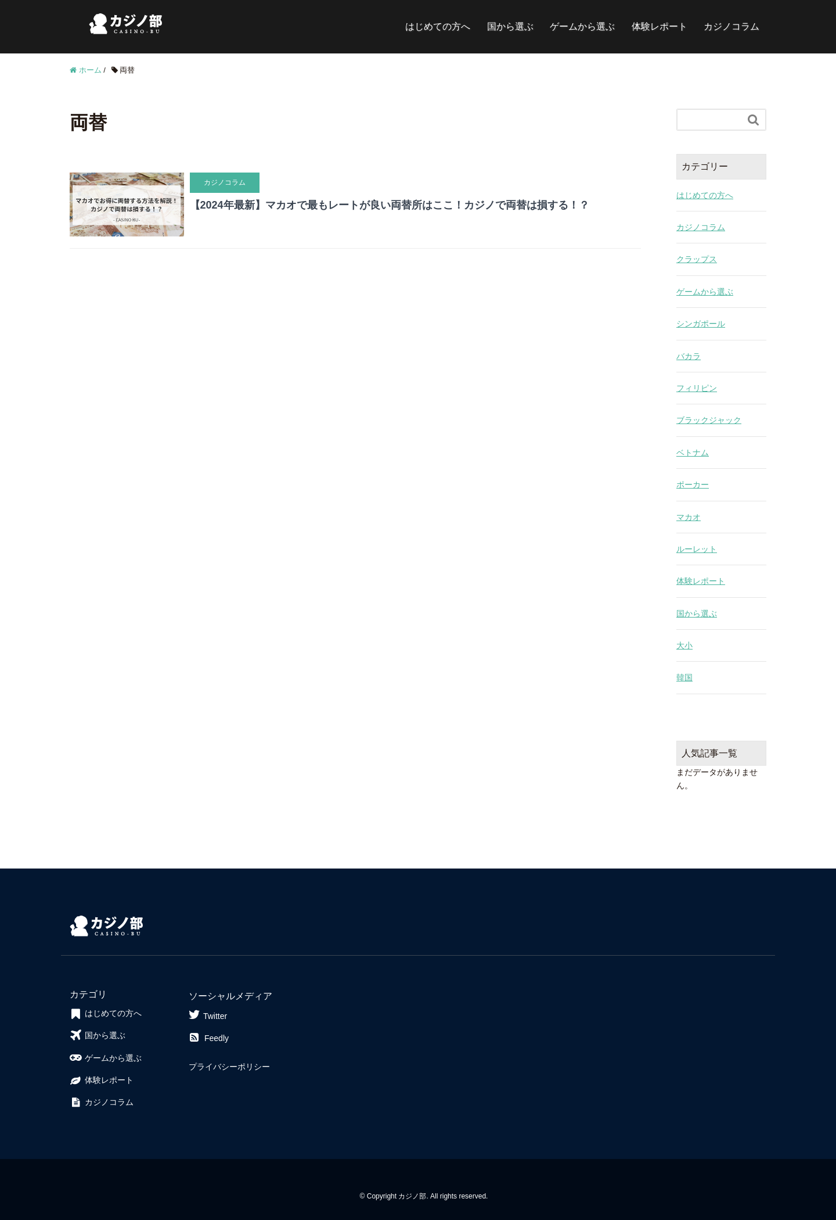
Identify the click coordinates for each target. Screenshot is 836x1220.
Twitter (208, 1015)
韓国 (684, 677)
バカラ (688, 356)
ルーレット (696, 549)
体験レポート (659, 26)
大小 (684, 645)
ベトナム (692, 452)
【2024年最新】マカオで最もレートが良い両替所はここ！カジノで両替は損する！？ (389, 205)
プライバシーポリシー (229, 1066)
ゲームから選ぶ (582, 26)
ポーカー (692, 484)
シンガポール (700, 323)
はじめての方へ (437, 26)
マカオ (688, 517)
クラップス (696, 259)
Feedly (209, 1038)
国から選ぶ (510, 26)
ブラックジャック (708, 420)
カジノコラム (731, 26)
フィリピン (696, 388)
